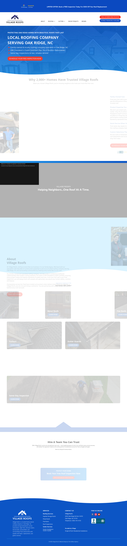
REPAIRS (84, 21)
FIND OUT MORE (14, 300)
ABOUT (43, 21)
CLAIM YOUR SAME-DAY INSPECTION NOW (63, 477)
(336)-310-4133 (76, 520)
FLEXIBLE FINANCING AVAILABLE (110, 21)
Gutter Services (47, 526)
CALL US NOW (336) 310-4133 (110, 17)
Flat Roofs (46, 521)
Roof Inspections (48, 524)
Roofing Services (48, 514)
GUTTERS (61, 21)
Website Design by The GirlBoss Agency (69, 541)
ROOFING (51, 21)
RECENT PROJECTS (73, 21)
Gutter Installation (48, 529)
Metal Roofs (46, 519)
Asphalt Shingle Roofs (49, 516)
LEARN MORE (49, 314)
